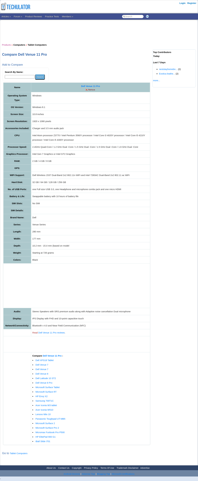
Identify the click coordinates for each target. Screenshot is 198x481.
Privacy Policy (91, 468)
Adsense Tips (88, 474)
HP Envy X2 (42, 396)
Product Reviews (33, 16)
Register (191, 3)
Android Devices (72, 474)
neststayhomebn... (168, 69)
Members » (67, 16)
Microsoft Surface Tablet (48, 387)
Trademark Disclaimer (127, 468)
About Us (51, 468)
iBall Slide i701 (43, 441)
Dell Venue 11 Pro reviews (51, 332)
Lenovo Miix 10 (43, 414)
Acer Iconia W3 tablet (46, 405)
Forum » (18, 16)
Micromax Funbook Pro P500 (50, 432)
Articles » (6, 16)
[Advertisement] (76, 31)
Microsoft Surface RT (46, 391)
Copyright (76, 468)
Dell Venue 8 (42, 373)
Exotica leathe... (167, 73)
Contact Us (63, 468)
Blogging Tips (103, 474)
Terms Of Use (107, 468)
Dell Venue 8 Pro (44, 382)
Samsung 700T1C (45, 400)
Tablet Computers (19, 453)
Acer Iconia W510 (44, 409)
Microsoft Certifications (123, 474)
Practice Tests (52, 16)
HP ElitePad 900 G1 (46, 437)
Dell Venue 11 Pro (90, 86)
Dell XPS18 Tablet (45, 360)
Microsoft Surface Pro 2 (47, 428)
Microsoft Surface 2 (45, 423)
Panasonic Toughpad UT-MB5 (50, 418)
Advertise (145, 468)
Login (182, 3)
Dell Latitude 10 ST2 (46, 378)
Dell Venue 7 (42, 364)
